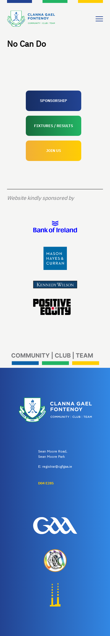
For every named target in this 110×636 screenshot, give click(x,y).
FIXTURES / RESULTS (53, 125)
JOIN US (53, 150)
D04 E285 (46, 483)
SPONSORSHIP (53, 100)
